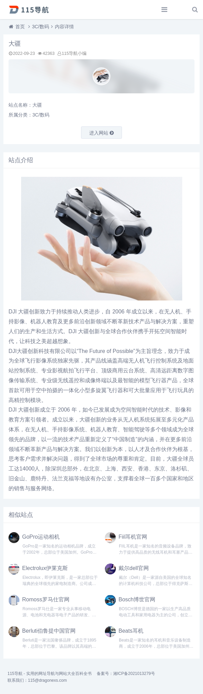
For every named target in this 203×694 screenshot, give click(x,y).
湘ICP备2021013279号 (134, 673)
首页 (20, 26)
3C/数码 (40, 26)
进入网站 (101, 133)
